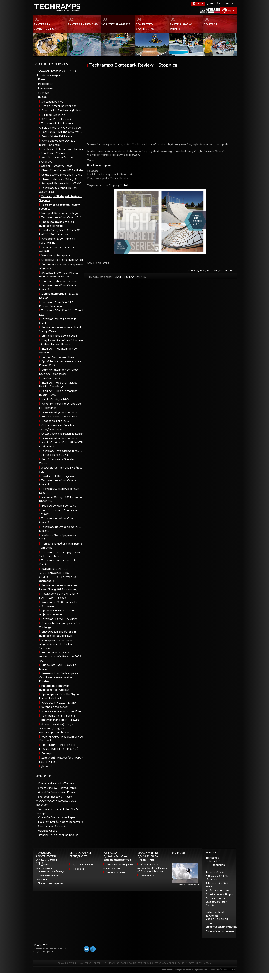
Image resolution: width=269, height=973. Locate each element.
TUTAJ (124, 185)
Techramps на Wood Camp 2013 (61, 217)
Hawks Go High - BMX (55, 399)
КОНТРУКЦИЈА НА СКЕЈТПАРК (78, 963)
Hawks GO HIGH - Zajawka (58, 476)
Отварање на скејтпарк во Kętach (62, 260)
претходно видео (199, 270)
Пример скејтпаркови (50, 883)
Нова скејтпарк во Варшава (58, 106)
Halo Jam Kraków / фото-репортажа (60, 822)
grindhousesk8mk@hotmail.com (225, 926)
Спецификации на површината (47, 877)
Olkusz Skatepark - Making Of (59, 179)
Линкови (43, 92)
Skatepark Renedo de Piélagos (60, 213)
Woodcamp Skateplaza (55, 255)
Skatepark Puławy (52, 102)
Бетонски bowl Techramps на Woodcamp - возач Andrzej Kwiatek (58, 677)
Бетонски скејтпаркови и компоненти (118, 866)
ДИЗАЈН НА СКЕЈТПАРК (104, 963)
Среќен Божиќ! (50, 378)
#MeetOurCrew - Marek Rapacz (57, 817)
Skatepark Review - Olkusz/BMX (61, 183)
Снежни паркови (116, 872)
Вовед (42, 79)
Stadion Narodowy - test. (56, 166)
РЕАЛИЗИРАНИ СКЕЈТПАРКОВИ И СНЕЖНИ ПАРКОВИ (162, 963)
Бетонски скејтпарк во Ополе (60, 412)
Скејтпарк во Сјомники (52, 826)
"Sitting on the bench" (54, 707)
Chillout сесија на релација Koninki (62, 434)
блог (219, 3)
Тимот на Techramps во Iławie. (60, 281)
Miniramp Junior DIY (53, 115)
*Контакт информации (220, 931)
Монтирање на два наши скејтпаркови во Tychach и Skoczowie (55, 644)
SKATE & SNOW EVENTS (130, 277)
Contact (230, 3)
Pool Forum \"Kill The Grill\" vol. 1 (61, 132)
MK (230, 11)
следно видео (223, 270)
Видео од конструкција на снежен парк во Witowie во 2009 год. (60, 656)
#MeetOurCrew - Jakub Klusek (56, 792)
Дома (211, 3)
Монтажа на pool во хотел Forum (62, 711)
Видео (42, 97)
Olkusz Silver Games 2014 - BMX (61, 174)
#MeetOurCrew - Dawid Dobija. (57, 788)
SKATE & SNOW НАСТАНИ (200, 963)
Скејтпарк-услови (82, 864)
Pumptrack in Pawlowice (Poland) (62, 110)
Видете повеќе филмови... (189, 884)
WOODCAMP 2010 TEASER (58, 702)
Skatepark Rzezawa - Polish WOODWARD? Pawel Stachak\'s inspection (56, 801)
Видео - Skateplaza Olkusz (57, 357)
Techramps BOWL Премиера (59, 619)
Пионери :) (48, 753)
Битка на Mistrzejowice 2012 (59, 416)
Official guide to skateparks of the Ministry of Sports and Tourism (152, 868)
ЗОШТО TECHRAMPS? (127, 963)
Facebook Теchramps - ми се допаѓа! (198, 4)
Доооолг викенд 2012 (55, 421)
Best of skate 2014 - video (57, 136)
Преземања (45, 88)
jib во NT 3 (47, 766)
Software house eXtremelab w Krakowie (227, 969)
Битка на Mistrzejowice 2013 (59, 336)
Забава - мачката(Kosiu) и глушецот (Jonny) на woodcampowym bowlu (56, 728)
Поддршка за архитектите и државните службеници (50, 868)
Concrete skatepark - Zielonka (56, 783)
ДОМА (61, 963)
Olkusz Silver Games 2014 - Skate (62, 170)
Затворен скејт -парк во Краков (58, 835)
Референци (45, 84)
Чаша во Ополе (47, 830)
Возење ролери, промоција (58, 505)
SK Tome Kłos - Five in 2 (56, 119)
